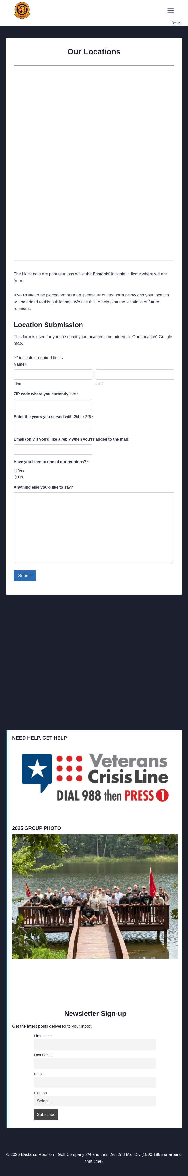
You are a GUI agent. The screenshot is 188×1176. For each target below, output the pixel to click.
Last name (42, 1055)
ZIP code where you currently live (46, 394)
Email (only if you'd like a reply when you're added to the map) (71, 439)
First (17, 384)
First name (43, 1036)
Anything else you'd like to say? (43, 487)
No (20, 477)
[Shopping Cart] (177, 23)
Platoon (40, 1093)
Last (99, 384)
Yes (21, 470)
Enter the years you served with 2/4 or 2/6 (53, 417)
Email (38, 1074)
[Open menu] (170, 10)
